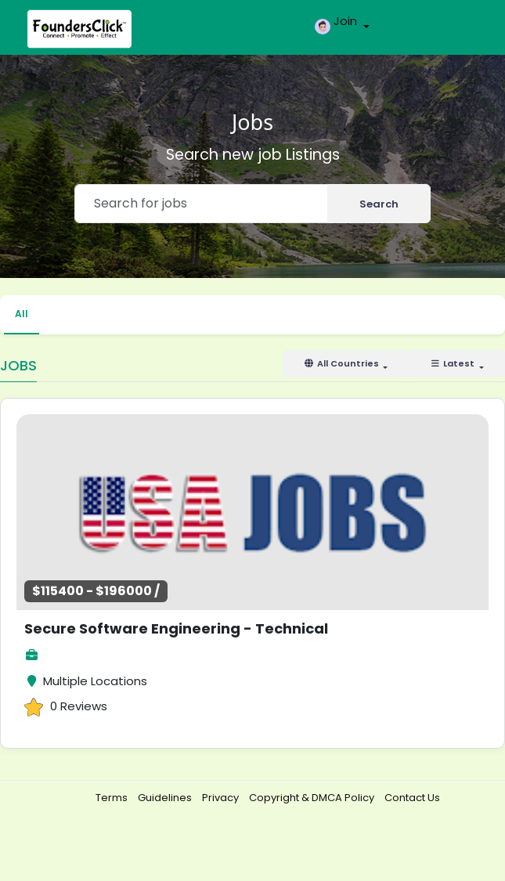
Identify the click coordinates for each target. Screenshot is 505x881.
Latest (453, 363)
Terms (113, 797)
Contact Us (412, 797)
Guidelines (166, 797)
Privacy (221, 797)
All (21, 313)
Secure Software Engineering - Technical (176, 628)
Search (379, 204)
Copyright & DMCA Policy (313, 797)
